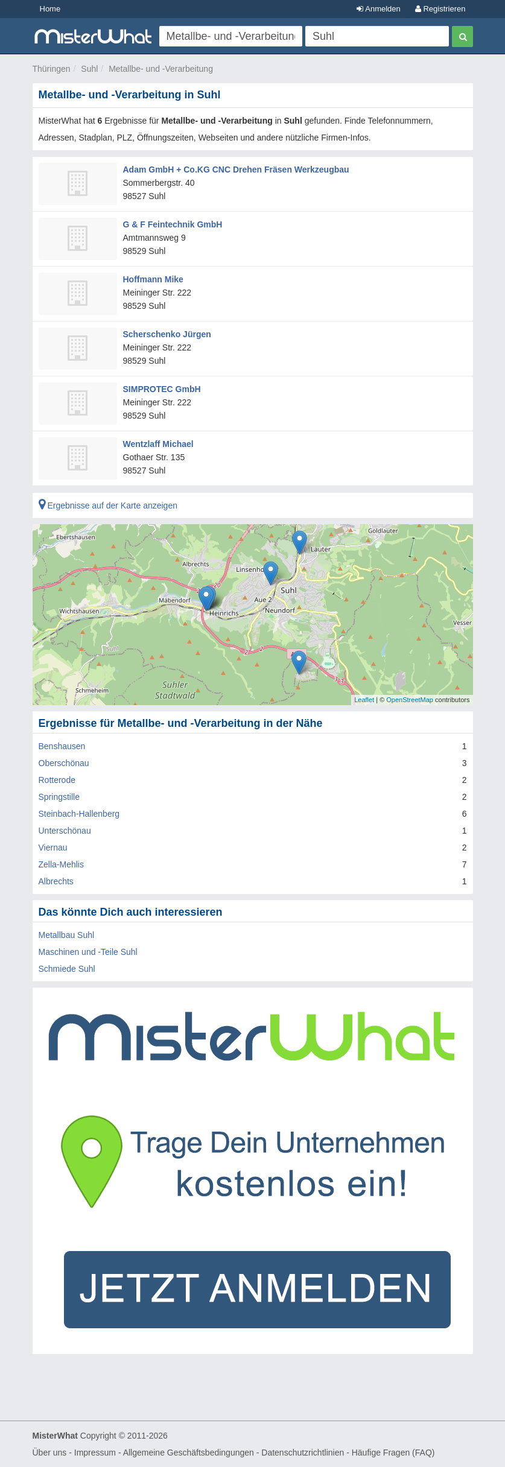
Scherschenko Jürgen (167, 334)
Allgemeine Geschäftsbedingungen (188, 1452)
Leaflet (364, 699)
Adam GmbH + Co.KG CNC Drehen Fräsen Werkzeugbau (236, 169)
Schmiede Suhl (67, 969)
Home (50, 8)
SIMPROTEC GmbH (162, 389)
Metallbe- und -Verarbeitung (161, 69)
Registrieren (440, 8)
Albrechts (56, 881)
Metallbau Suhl (67, 935)
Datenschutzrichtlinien (302, 1452)
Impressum (95, 1452)
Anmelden (378, 8)
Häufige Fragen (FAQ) (393, 1452)
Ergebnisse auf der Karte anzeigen (108, 505)
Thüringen (52, 69)
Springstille (59, 797)
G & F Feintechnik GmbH (173, 224)
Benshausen (62, 746)
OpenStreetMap (409, 699)
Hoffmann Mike (153, 279)
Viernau (53, 847)
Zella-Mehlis (61, 864)
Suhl (89, 69)
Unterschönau (65, 830)
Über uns (50, 1452)
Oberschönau (64, 763)
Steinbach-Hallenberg (79, 814)
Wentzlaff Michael (158, 444)
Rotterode (57, 780)
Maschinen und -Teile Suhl (88, 952)
